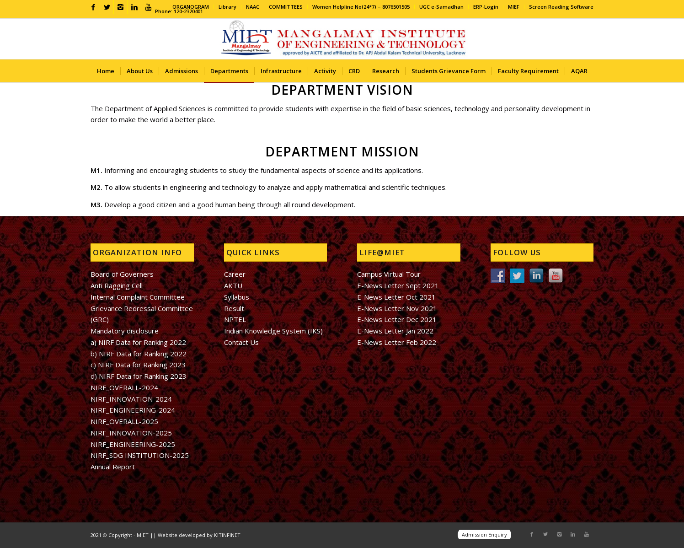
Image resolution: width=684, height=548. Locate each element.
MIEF (513, 6)
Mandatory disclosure (125, 330)
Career (235, 274)
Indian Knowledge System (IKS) (273, 330)
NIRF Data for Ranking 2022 (142, 353)
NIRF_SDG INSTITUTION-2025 (140, 455)
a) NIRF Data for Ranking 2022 (138, 342)
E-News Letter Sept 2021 (398, 285)
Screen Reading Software (561, 6)
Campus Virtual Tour (389, 274)
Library (227, 6)
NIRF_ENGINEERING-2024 (133, 409)
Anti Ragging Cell (117, 285)
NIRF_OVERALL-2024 (124, 387)
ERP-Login (485, 6)
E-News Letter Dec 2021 (397, 319)
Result (234, 308)
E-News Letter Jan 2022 (395, 330)
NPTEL (235, 319)
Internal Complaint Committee (138, 296)
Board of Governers (122, 274)
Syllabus (236, 296)
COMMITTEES (286, 6)
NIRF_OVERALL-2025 (124, 421)
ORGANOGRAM (190, 6)
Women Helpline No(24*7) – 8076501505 (361, 6)
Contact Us (241, 342)
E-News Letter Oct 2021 (396, 296)
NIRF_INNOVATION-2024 (131, 398)
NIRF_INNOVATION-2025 (131, 432)
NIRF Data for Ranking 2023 (142, 364)
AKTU (233, 285)
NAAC (252, 6)
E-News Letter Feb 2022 (396, 342)
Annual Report (113, 466)
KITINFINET (227, 535)
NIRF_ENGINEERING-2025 (133, 444)
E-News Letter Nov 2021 (397, 308)
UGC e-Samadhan (441, 6)
